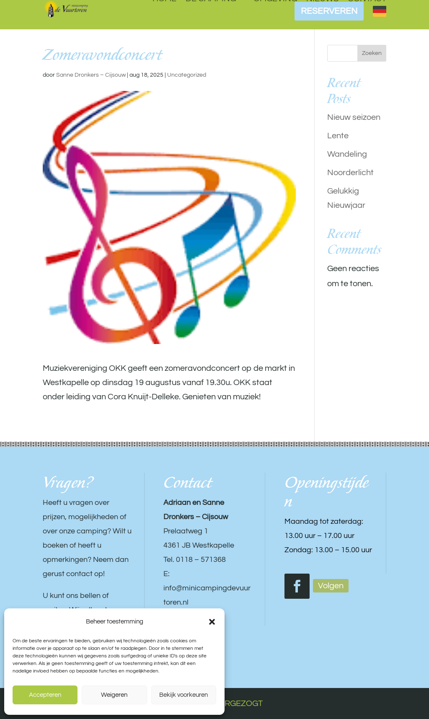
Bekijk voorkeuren (183, 695)
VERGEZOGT (238, 703)
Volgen (331, 586)
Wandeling (347, 154)
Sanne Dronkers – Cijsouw (91, 75)
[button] (212, 622)
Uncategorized (186, 75)
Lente (338, 136)
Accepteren (45, 695)
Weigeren (114, 695)
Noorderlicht (350, 172)
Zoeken (372, 53)
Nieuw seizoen (353, 117)
